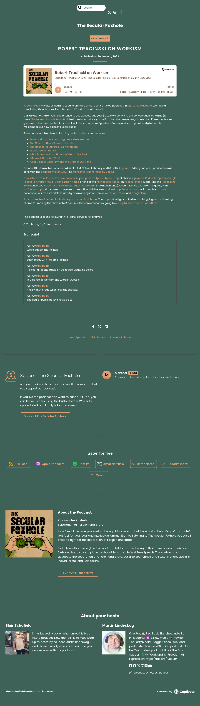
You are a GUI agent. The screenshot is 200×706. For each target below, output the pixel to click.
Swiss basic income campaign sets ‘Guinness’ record (62, 139)
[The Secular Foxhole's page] (119, 12)
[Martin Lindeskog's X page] (138, 666)
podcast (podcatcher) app (102, 178)
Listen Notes (71, 182)
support (109, 199)
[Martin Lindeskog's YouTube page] (150, 666)
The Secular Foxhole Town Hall (49, 119)
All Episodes (97, 337)
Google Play (139, 193)
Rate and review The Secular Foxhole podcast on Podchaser (60, 199)
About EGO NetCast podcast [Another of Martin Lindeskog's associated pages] (149, 672)
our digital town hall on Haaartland (136, 203)
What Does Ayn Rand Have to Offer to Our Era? (58, 154)
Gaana (59, 182)
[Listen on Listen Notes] (143, 464)
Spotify (162, 178)
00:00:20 (43, 296)
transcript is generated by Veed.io (94, 172)
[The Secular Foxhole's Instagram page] (114, 12)
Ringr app (124, 168)
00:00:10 (43, 266)
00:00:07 (43, 256)
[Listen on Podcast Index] (175, 464)
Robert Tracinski (33, 105)
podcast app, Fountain (118, 189)
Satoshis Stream (84, 185)
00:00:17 (43, 286)
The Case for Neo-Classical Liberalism (53, 143)
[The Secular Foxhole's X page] (108, 12)
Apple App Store (115, 193)
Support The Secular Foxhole (45, 416)
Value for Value (53, 185)
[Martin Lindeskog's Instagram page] (142, 666)
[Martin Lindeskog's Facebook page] (130, 666)
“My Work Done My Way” (45, 158)
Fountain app (35, 189)
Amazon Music (45, 182)
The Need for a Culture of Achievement (54, 147)
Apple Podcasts (147, 178)
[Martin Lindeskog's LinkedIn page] (146, 666)
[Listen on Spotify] (81, 464)
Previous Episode (120, 337)
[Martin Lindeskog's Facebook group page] (134, 666)
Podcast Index (133, 182)
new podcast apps (108, 182)
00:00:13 (43, 276)
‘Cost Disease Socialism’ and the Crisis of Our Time (60, 162)
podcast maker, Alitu (53, 172)
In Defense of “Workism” (44, 150)
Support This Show (78, 573)
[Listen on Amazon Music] (110, 464)
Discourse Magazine (139, 105)
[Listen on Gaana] (98, 475)
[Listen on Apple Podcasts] (50, 464)
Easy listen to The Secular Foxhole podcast (49, 178)
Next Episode (77, 337)
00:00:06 (44, 246)
